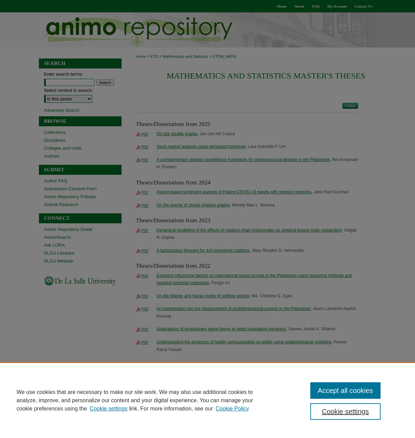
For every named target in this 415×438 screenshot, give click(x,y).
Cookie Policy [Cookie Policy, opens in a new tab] (232, 409)
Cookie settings (108, 409)
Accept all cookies (345, 390)
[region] (207, 400)
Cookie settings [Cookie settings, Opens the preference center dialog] (345, 411)
